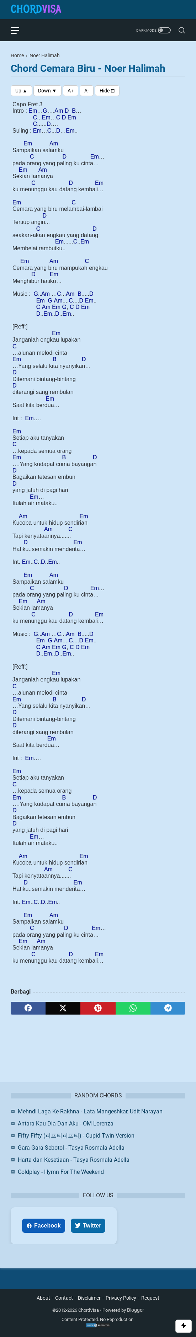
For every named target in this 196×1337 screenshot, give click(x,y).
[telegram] (167, 1008)
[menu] (19, 30)
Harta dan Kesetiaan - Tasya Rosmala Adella (73, 1159)
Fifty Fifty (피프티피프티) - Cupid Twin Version (76, 1135)
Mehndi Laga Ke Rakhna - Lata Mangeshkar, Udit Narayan (90, 1111)
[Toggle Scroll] (183, 1326)
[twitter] (63, 1008)
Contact (64, 1298)
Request (150, 1298)
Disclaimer (89, 1298)
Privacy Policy (121, 1298)
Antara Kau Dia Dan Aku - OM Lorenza (65, 1123)
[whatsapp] (133, 1008)
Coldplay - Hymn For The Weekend (61, 1171)
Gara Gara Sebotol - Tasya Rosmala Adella (71, 1147)
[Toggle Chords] (107, 90)
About (43, 1298)
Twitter (88, 1226)
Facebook (43, 1226)
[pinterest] (97, 1008)
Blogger (135, 1310)
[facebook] (28, 1008)
